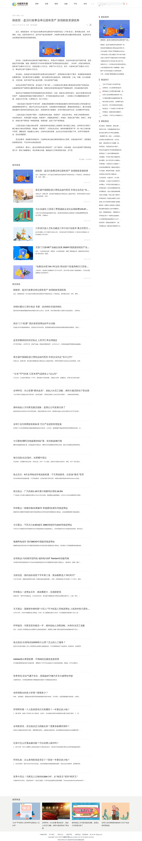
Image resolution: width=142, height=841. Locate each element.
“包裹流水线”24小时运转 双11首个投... (112, 61)
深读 (85, 4)
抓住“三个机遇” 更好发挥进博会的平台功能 (34, 323)
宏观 (46, 4)
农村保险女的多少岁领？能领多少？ (30, 693)
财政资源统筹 (39, 153)
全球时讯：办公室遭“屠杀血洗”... (112, 88)
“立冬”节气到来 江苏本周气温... (111, 84)
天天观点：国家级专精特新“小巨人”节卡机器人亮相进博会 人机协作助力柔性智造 (51, 609)
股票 (56, 4)
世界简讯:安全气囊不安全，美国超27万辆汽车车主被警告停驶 (43, 676)
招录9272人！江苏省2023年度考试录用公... (113, 64)
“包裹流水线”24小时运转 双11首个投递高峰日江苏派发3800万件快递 (63, 266)
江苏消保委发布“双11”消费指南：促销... (112, 67)
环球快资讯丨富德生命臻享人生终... (110, 198)
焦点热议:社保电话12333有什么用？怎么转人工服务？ (39, 642)
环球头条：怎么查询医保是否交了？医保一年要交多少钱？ (41, 760)
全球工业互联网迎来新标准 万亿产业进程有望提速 (37, 424)
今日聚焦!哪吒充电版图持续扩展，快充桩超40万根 (37, 441)
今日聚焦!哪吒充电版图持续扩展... (112, 98)
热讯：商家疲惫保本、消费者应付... (110, 212)
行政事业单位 (24, 153)
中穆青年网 (65, 837)
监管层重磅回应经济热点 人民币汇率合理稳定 (35, 340)
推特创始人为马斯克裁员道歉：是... (113, 91)
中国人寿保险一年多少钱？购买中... (110, 195)
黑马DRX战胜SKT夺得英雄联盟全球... (110, 150)
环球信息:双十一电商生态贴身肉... (109, 215)
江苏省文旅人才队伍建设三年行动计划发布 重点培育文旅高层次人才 (63, 228)
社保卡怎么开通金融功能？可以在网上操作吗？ (36, 743)
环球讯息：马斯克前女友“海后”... (109, 146)
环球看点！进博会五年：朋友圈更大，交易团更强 (37, 592)
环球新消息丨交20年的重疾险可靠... (110, 188)
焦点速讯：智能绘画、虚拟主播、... (110, 126)
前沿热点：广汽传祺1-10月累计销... (113, 108)
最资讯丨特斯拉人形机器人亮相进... (110, 205)
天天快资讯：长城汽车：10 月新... (109, 177)
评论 (75, 4)
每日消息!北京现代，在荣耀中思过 (30, 458)
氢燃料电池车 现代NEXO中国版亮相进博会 (34, 541)
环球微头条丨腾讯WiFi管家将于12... (110, 226)
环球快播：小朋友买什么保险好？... (110, 164)
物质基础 (45, 153)
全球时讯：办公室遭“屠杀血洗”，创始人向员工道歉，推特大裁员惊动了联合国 (51, 390)
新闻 (36, 4)
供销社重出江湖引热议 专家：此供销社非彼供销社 (37, 307)
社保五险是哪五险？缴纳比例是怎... (110, 167)
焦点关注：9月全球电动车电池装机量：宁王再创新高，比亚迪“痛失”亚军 (48, 474)
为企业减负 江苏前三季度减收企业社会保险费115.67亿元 (63, 209)
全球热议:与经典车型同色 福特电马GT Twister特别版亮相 (41, 558)
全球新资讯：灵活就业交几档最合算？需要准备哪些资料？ (41, 726)
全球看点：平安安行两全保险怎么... (110, 184)
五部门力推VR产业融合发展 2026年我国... (113, 58)
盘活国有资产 (31, 153)
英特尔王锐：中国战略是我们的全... (110, 129)
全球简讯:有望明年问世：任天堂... (109, 139)
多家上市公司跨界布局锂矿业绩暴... (110, 202)
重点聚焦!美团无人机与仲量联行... (109, 208)
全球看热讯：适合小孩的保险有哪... (110, 191)
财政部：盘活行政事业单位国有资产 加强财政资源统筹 (62, 171)
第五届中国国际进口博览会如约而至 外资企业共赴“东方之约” (63, 190)
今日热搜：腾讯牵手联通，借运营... (110, 170)
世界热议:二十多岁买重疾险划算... (109, 153)
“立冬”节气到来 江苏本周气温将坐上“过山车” (35, 374)
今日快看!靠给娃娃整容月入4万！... (110, 219)
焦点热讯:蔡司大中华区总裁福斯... (109, 132)
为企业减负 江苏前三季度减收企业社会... (113, 51)
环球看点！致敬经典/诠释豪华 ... (112, 112)
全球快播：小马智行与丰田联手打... (110, 181)
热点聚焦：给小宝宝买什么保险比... (110, 160)
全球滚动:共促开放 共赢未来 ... (108, 174)
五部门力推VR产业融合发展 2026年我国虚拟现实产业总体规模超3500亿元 (63, 247)
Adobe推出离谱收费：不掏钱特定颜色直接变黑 (36, 659)
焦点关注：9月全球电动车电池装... (113, 105)
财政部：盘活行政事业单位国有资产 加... (113, 45)
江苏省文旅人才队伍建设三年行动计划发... (113, 54)
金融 (65, 4)
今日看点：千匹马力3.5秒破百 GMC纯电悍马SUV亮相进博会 (42, 525)
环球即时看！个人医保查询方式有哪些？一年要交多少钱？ (41, 709)
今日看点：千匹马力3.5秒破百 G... (113, 115)
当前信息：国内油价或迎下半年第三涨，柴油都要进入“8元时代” (44, 575)
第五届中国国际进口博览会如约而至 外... (113, 48)
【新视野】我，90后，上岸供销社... (110, 136)
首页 (13, 15)
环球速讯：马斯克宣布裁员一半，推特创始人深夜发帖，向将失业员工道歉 (49, 625)
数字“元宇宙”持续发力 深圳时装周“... (111, 71)
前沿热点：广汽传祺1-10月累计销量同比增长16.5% (38, 491)
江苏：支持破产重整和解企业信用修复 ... (113, 74)
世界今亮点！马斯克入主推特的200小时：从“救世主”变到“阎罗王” (45, 776)
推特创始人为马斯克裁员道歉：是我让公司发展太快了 (39, 407)
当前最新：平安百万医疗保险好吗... (110, 157)
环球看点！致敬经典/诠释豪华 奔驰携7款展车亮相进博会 (40, 508)
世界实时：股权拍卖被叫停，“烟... (109, 222)
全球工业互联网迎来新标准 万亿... (112, 94)
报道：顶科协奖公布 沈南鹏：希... (109, 143)
